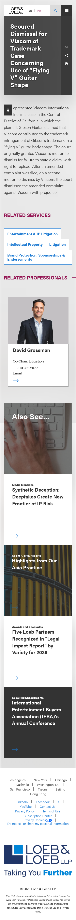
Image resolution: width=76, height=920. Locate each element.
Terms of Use (51, 811)
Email (17, 372)
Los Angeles (17, 780)
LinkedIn (22, 801)
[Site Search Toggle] (55, 10)
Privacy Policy (24, 811)
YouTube (26, 806)
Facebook (43, 801)
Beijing (60, 789)
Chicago (61, 780)
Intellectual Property (25, 244)
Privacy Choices (38, 820)
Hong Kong (38, 794)
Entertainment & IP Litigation (32, 233)
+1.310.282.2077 (25, 367)
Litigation (57, 244)
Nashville (22, 784)
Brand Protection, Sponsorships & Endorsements (36, 257)
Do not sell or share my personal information (38, 823)
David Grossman (31, 349)
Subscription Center (38, 815)
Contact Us (47, 806)
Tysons (42, 789)
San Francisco (20, 789)
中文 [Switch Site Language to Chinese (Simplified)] (39, 10)
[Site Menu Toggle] (66, 10)
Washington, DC (48, 784)
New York (40, 780)
